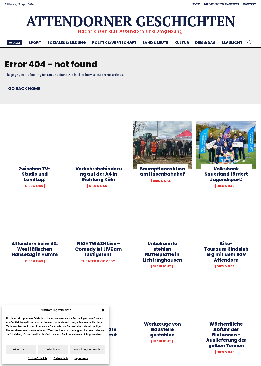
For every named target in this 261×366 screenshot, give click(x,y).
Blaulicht (162, 266)
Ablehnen (53, 349)
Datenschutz (61, 358)
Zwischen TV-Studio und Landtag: (35, 174)
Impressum (81, 358)
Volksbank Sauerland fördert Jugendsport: (226, 174)
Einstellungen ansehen (87, 349)
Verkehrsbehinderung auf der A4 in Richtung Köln (98, 174)
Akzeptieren (21, 349)
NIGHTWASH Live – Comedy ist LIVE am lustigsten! (98, 249)
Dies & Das (34, 186)
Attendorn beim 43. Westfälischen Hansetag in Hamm (35, 249)
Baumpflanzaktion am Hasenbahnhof (162, 171)
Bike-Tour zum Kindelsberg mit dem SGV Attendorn (226, 252)
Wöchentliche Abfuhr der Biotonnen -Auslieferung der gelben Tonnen (226, 335)
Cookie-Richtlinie (37, 358)
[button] (103, 310)
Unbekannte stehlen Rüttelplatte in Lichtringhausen (162, 252)
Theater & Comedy (98, 261)
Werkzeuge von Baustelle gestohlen (162, 329)
